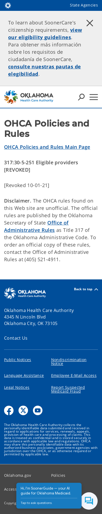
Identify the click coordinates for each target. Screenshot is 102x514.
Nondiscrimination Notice (69, 361)
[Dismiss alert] (90, 23)
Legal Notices (16, 387)
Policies (58, 475)
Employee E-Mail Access (74, 375)
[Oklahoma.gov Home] (8, 5)
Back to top (86, 289)
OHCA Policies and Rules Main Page (47, 147)
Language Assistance (24, 375)
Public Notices (17, 359)
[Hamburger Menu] (93, 97)
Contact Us (16, 338)
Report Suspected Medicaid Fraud (68, 389)
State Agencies (84, 5)
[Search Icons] (81, 97)
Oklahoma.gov (17, 475)
